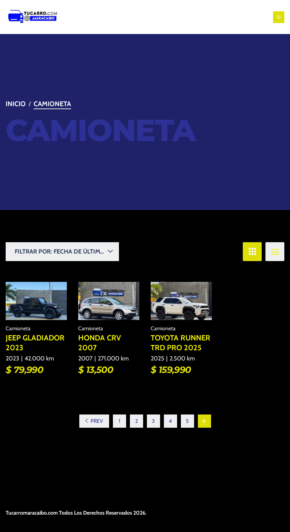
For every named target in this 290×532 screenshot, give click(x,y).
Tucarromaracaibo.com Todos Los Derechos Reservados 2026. (76, 512)
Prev (94, 420)
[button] (62, 251)
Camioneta (18, 328)
